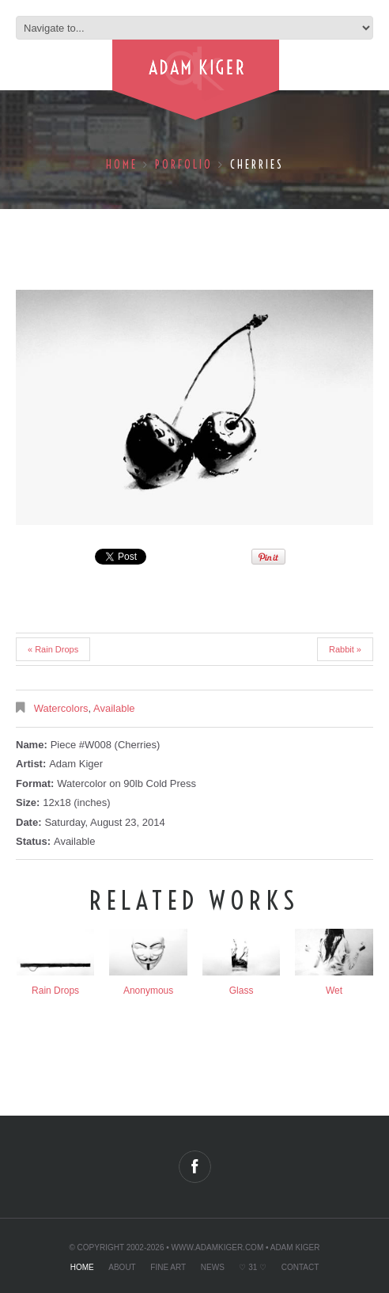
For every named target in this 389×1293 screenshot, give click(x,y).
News (213, 1267)
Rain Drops (55, 990)
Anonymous (148, 990)
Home (122, 165)
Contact (300, 1267)
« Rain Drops (53, 649)
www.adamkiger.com (218, 1247)
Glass (241, 990)
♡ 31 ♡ (252, 1267)
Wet (334, 990)
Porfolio (184, 165)
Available (114, 708)
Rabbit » (345, 649)
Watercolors (61, 708)
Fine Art (168, 1267)
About (121, 1267)
